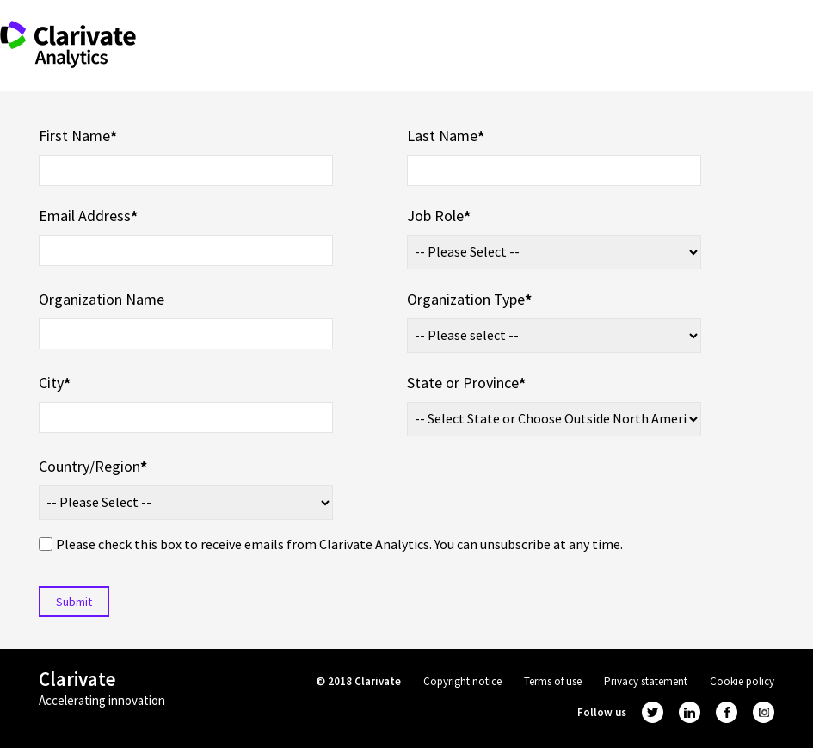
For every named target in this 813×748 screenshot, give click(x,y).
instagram (763, 712)
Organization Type (469, 299)
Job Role (439, 216)
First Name (78, 135)
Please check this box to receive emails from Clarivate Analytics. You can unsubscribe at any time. (339, 544)
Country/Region (93, 466)
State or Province (466, 383)
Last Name (445, 135)
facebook (726, 712)
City (55, 383)
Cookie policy (742, 681)
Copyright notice (462, 681)
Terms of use (553, 681)
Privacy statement (645, 681)
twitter (652, 712)
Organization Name (101, 299)
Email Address (88, 216)
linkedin (689, 712)
